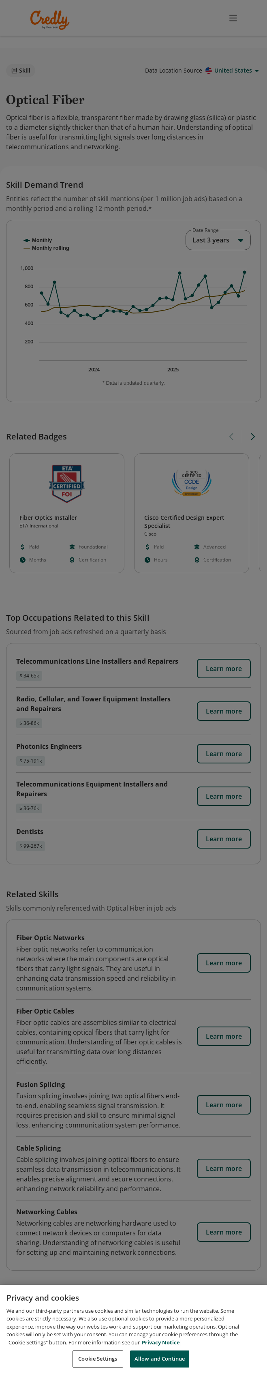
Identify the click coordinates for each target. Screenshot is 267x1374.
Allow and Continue (160, 1358)
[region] (133, 1329)
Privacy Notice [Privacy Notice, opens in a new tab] (161, 1342)
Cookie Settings (97, 1358)
